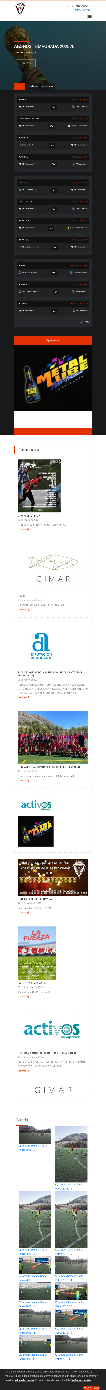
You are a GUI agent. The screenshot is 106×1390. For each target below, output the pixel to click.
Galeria (22, 1119)
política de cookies (24, 1380)
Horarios (19, 86)
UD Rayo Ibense (79, 164)
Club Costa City (79, 106)
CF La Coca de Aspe (28, 189)
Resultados (33, 86)
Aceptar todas (91, 1387)
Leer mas (25, 63)
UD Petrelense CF (27, 106)
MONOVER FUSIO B (28, 272)
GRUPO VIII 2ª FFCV (29, 515)
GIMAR (22, 596)
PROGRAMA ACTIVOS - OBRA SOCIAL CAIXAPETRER (47, 1053)
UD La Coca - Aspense (29, 247)
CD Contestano (80, 310)
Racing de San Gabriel (77, 125)
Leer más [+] (23, 529)
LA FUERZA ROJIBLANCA (32, 983)
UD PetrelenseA (79, 291)
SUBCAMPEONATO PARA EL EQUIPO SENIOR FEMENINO (49, 767)
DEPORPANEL (82, 9)
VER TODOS (84, 322)
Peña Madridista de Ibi (77, 227)
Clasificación (47, 86)
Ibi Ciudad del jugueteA (29, 291)
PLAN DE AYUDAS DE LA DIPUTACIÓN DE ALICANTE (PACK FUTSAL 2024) (50, 674)
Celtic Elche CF (26, 145)
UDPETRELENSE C (78, 272)
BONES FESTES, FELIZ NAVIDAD (35, 899)
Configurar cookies (81, 1380)
